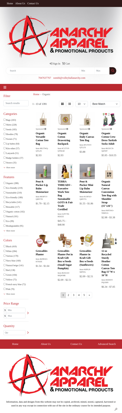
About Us (20, 3)
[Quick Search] (43, 70)
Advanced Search (107, 344)
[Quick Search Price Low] (87, 70)
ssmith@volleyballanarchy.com (69, 77)
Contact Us (33, 3)
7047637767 (44, 77)
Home (10, 3)
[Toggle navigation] (5, 87)
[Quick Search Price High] (102, 70)
